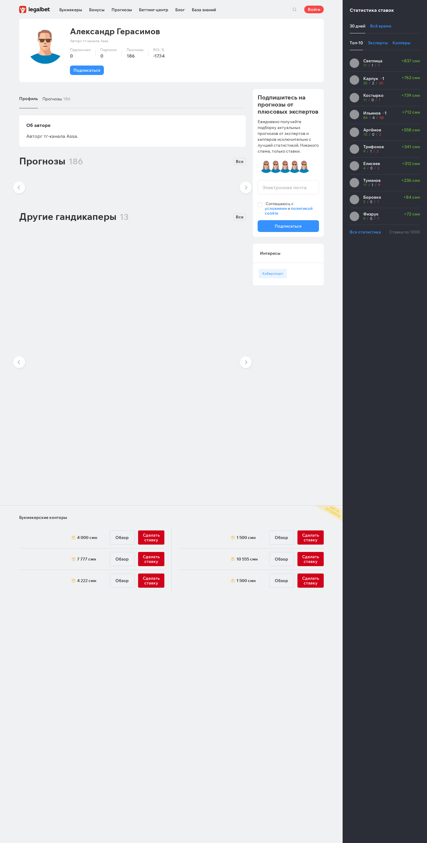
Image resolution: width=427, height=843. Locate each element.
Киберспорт (272, 273)
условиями (276, 208)
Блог (180, 9)
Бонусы (96, 9)
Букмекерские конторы (43, 517)
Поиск (294, 9)
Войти (314, 9)
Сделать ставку (151, 581)
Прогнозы (122, 9)
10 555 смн (247, 559)
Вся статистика (365, 232)
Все (239, 161)
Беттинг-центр (153, 9)
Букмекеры (70, 9)
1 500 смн (246, 537)
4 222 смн (86, 580)
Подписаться (86, 70)
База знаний (204, 9)
